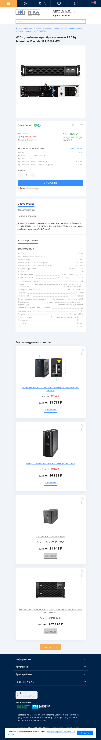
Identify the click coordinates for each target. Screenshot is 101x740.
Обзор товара (26, 203)
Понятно (85, 733)
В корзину (50, 182)
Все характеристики (75, 148)
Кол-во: (21, 170)
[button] (42, 3)
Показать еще (50, 647)
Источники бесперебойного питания (36, 28)
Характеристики (26, 209)
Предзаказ (50, 555)
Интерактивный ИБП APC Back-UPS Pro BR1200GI (50, 463)
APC (27, 133)
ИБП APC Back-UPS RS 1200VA (50, 536)
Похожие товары (27, 215)
